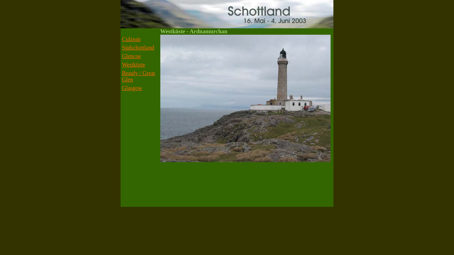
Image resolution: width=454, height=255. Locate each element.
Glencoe (131, 56)
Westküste (133, 65)
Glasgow (132, 88)
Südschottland (138, 48)
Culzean (131, 39)
